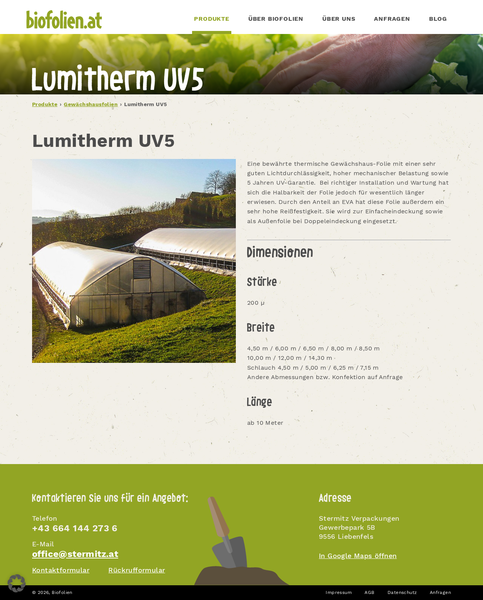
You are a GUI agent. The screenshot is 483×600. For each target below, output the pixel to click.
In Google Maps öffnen (358, 556)
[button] (16, 583)
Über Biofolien (275, 18)
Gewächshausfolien (91, 104)
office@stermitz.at (75, 554)
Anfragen (392, 18)
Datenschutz (402, 592)
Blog (438, 18)
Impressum (339, 592)
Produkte (44, 104)
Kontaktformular (60, 570)
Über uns (338, 18)
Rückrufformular (136, 570)
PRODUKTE (211, 18)
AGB (369, 592)
